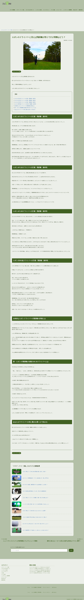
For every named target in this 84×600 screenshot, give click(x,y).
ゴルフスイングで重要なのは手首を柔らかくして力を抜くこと (40, 568)
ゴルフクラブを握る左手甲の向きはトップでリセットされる (39, 572)
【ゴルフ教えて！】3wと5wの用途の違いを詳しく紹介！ (29, 471)
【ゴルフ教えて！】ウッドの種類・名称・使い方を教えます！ (30, 497)
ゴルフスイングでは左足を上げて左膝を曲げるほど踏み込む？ (40, 570)
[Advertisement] (42, 20)
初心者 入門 (75, 9)
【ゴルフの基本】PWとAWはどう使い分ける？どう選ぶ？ (29, 517)
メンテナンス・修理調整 (67, 9)
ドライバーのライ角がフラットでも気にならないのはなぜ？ (39, 567)
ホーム (2, 29)
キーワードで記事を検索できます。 (17, 547)
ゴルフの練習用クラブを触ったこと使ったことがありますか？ (30, 530)
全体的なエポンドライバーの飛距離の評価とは (24, 105)
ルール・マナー (59, 9)
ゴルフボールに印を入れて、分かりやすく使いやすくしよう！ (30, 523)
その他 (2, 572)
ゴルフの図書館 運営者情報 (36, 592)
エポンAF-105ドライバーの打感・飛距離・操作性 (25, 102)
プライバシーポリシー (46, 592)
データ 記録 (53, 9)
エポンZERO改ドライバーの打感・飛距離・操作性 (25, 104)
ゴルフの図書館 (12, 9)
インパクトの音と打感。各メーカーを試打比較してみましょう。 (31, 504)
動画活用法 (81, 9)
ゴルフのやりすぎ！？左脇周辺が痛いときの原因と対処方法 (39, 571)
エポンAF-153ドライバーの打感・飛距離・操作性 (25, 100)
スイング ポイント (46, 9)
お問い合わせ (54, 592)
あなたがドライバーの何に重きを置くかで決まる (25, 109)
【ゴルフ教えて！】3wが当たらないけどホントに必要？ (29, 510)
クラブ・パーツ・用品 (20, 9)
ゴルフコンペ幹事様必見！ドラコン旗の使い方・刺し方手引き (30, 478)
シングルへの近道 (39, 9)
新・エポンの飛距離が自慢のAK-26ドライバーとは (25, 107)
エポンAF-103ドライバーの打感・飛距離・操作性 (25, 98)
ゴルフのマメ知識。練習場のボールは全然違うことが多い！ (30, 484)
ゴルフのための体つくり (30, 9)
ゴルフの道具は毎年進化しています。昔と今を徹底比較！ (29, 491)
